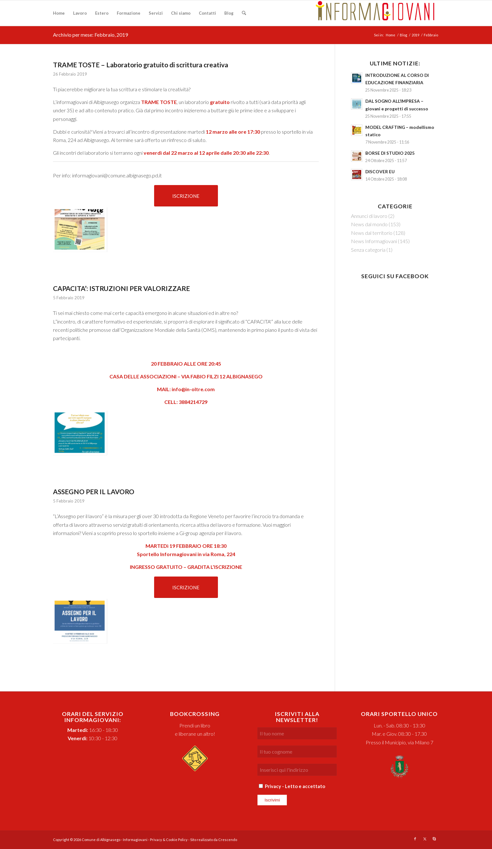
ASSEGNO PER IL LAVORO (93, 491)
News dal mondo (369, 224)
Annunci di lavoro (369, 216)
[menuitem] (59, 13)
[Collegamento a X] (424, 839)
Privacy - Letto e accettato (295, 786)
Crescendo (227, 840)
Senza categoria (368, 250)
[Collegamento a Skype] (434, 839)
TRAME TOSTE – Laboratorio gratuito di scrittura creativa (140, 65)
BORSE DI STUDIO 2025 (390, 153)
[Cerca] (244, 13)
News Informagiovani (374, 241)
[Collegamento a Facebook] (415, 839)
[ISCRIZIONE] (186, 195)
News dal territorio (371, 233)
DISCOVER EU (380, 171)
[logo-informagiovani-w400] (375, 13)
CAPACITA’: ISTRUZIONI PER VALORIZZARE (121, 288)
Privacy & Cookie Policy (169, 840)
